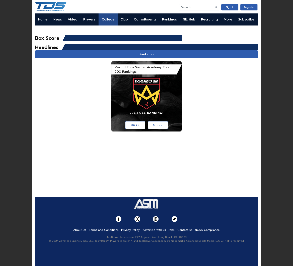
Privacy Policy (130, 230)
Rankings (169, 19)
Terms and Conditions (104, 230)
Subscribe (246, 19)
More (228, 19)
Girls (158, 125)
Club (124, 19)
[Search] (196, 7)
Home (43, 19)
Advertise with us (154, 230)
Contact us (184, 230)
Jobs (172, 230)
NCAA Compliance (207, 230)
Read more (146, 54)
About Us (79, 230)
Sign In (230, 7)
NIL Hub (189, 19)
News (57, 19)
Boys (135, 125)
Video (72, 19)
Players (89, 19)
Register (249, 7)
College (108, 19)
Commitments (145, 19)
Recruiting (209, 19)
